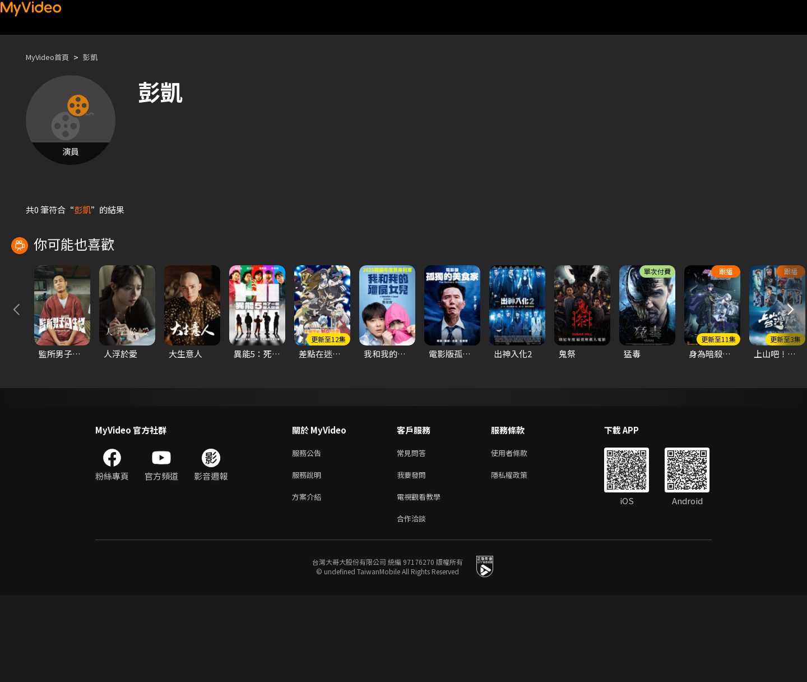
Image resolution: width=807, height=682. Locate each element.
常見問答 (413, 534)
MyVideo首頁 (51, 57)
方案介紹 (309, 581)
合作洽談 (413, 604)
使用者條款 (519, 534)
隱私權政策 (519, 557)
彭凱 (99, 57)
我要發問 (413, 557)
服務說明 (309, 557)
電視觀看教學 (422, 581)
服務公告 (309, 534)
